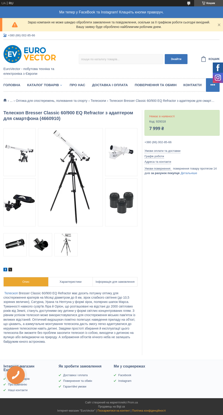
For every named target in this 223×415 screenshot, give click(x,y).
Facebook (124, 375)
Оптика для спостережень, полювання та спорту (51, 100)
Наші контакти (18, 390)
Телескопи (98, 100)
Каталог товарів (43, 85)
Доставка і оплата (110, 85)
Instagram (125, 380)
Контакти (192, 85)
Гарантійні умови (74, 386)
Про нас (77, 85)
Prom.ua (133, 402)
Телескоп (11, 293)
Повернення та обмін (156, 85)
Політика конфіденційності (149, 410)
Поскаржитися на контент (113, 410)
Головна (11, 85)
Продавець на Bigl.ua (111, 406)
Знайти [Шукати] (176, 59)
